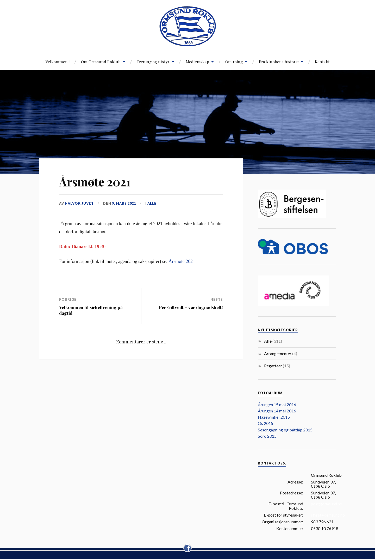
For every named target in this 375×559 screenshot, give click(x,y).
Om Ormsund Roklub (101, 61)
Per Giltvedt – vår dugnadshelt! (191, 307)
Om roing (234, 61)
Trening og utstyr (153, 61)
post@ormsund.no (326, 504)
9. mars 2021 (124, 203)
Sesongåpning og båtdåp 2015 (285, 429)
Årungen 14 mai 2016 (277, 410)
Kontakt (322, 61)
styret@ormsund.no (328, 515)
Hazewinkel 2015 (274, 416)
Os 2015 (265, 423)
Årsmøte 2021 (94, 181)
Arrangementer (277, 353)
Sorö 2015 (267, 436)
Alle (152, 203)
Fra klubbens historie (279, 61)
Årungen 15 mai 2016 (277, 404)
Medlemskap (197, 61)
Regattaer (273, 365)
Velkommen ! (58, 61)
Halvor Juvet (79, 203)
